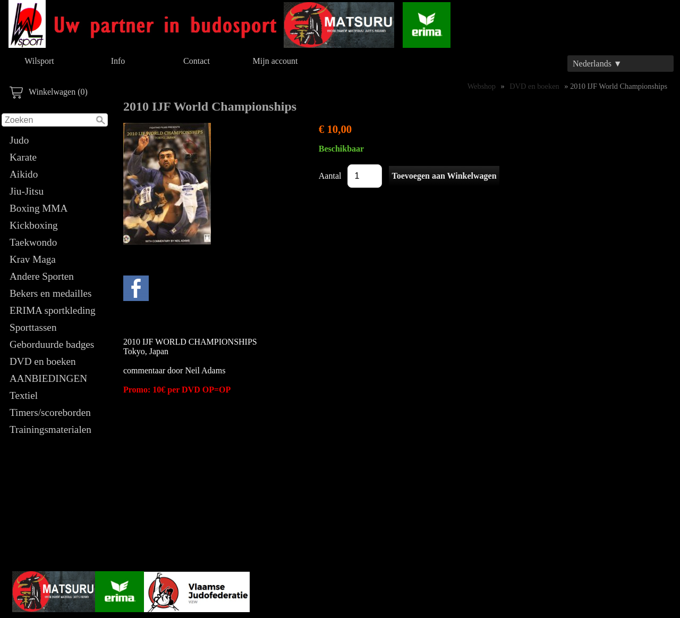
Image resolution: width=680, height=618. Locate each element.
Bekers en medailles (51, 293)
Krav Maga (33, 259)
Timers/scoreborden (50, 412)
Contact (196, 60)
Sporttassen (33, 327)
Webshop (482, 86)
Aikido (24, 174)
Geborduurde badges (52, 344)
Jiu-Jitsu (27, 191)
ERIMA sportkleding (53, 310)
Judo (19, 140)
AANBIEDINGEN (48, 378)
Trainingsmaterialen (50, 429)
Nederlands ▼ (597, 63)
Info (118, 60)
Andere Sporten (42, 276)
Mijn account (275, 60)
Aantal (330, 175)
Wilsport (39, 60)
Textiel (24, 395)
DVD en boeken (43, 361)
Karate (23, 157)
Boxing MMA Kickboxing (38, 217)
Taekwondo (33, 242)
